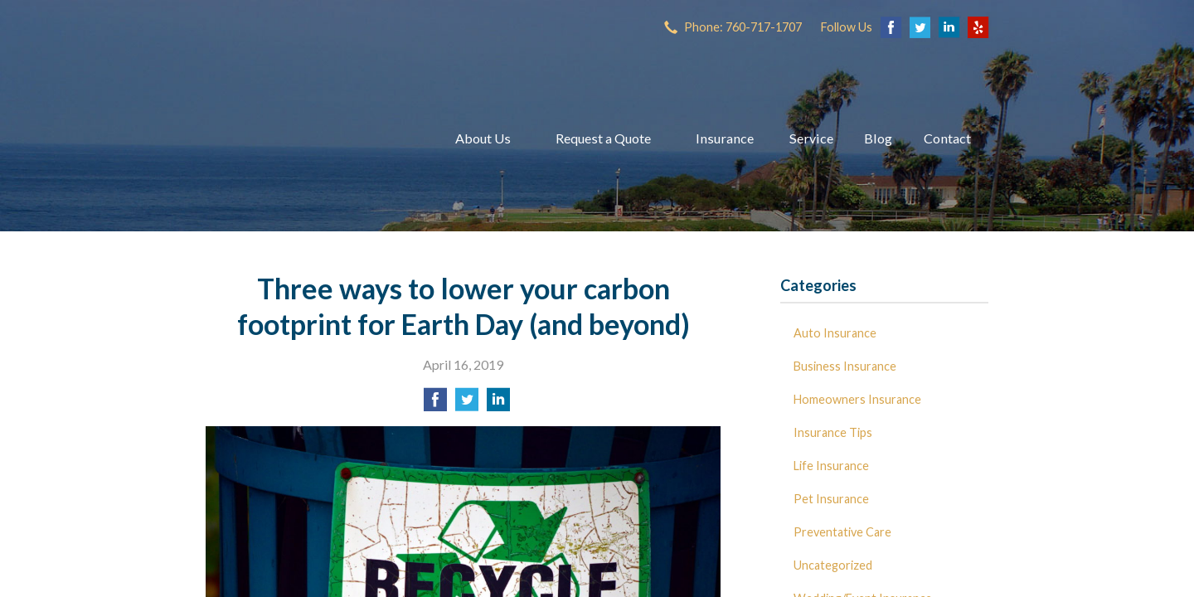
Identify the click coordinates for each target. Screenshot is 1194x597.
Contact (947, 138)
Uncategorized (833, 565)
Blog (878, 138)
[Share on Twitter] (466, 404)
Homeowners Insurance (857, 399)
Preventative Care (842, 532)
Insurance (725, 138)
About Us (483, 138)
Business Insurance (845, 366)
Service (811, 138)
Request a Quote (603, 138)
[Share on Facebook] (435, 404)
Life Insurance (831, 466)
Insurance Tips (833, 432)
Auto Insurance (835, 333)
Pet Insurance (831, 499)
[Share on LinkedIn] (498, 404)
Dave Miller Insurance (309, 138)
